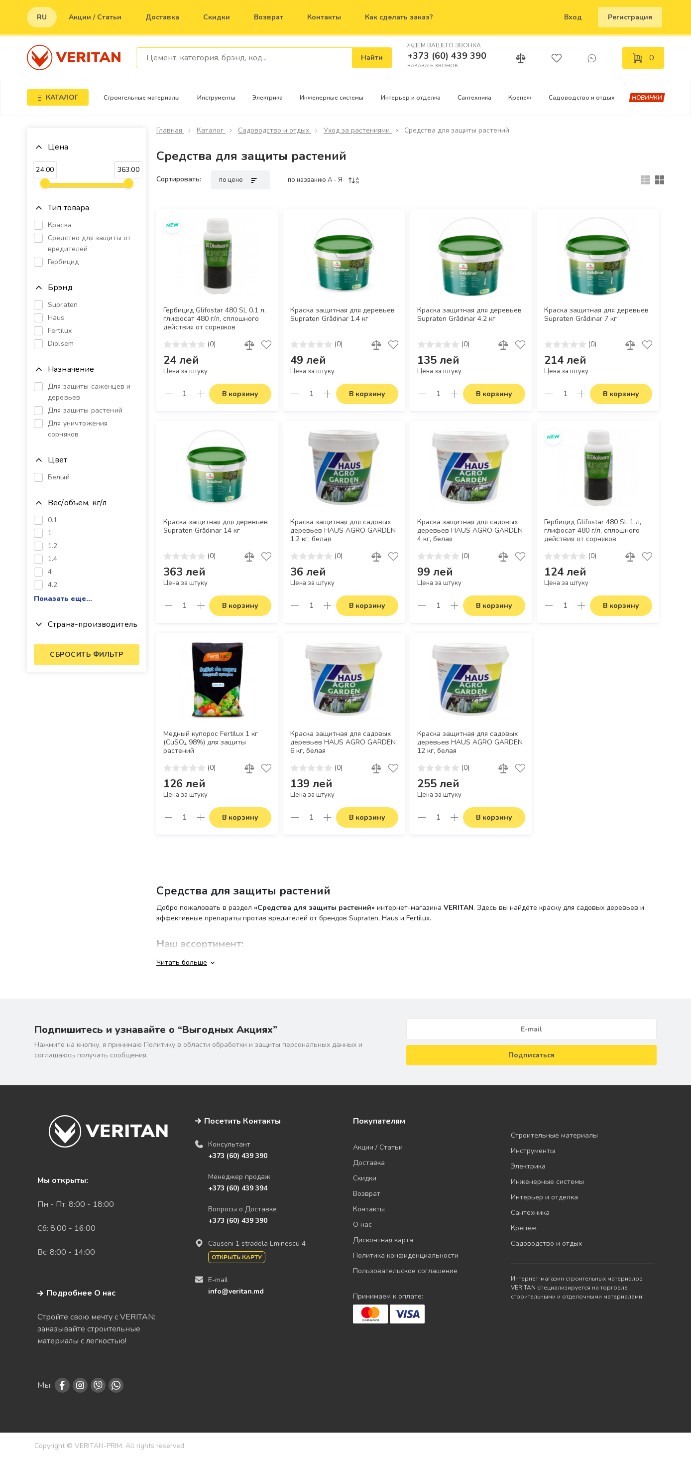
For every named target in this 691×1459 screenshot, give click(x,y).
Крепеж (519, 98)
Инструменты (216, 98)
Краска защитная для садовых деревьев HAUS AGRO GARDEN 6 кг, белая (343, 742)
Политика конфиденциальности (406, 1255)
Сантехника (474, 98)
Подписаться (531, 1055)
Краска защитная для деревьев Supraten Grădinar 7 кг (596, 314)
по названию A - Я (324, 179)
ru (42, 17)
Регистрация (630, 17)
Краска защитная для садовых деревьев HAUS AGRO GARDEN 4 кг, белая (470, 531)
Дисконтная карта (383, 1240)
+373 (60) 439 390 (446, 56)
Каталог (211, 130)
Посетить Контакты (242, 1121)
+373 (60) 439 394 (237, 1188)
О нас (362, 1224)
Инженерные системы (331, 98)
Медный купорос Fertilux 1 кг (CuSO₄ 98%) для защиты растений (210, 742)
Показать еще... (63, 598)
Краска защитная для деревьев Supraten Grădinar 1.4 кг (342, 314)
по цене (240, 179)
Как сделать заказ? (399, 17)
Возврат (268, 17)
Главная (170, 130)
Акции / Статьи (95, 17)
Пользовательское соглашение (405, 1271)
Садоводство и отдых (582, 98)
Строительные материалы (142, 98)
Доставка (162, 17)
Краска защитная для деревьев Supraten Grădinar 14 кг (215, 526)
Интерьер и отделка (411, 98)
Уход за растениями (358, 130)
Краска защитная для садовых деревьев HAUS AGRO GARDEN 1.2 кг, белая (343, 531)
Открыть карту (237, 1257)
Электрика (267, 98)
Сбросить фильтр (86, 654)
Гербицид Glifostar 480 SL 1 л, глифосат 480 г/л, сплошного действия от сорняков (592, 531)
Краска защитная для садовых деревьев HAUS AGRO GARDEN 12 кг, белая (470, 742)
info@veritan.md (236, 1291)
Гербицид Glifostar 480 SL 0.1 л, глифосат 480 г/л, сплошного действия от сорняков (214, 319)
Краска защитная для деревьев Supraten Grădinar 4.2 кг (469, 314)
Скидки (216, 17)
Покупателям (379, 1121)
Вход (573, 17)
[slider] (45, 183)
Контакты (324, 17)
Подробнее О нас (76, 1293)
